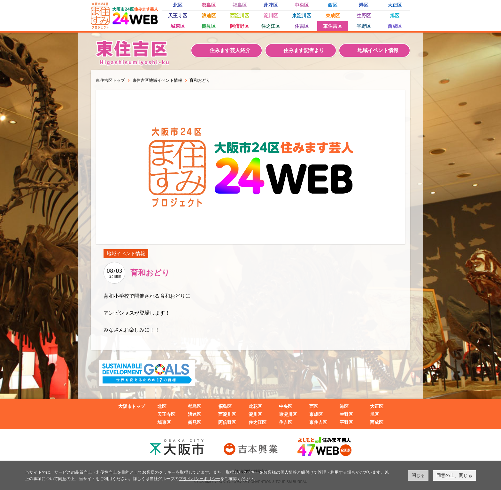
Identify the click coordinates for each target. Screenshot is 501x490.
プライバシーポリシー (199, 478)
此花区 (271, 5)
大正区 (395, 5)
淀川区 (271, 15)
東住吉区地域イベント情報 (157, 80)
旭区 (394, 15)
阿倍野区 (239, 26)
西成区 (395, 26)
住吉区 (302, 26)
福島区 (240, 5)
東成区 (333, 15)
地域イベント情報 (378, 50)
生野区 (364, 15)
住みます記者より (303, 50)
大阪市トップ (131, 406)
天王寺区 (177, 15)
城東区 (178, 26)
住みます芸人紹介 (230, 50)
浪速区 (209, 15)
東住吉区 (332, 26)
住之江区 (270, 26)
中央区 (302, 5)
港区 (363, 5)
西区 (332, 5)
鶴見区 (209, 26)
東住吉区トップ (110, 80)
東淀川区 (301, 15)
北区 (177, 5)
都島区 (209, 5)
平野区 (364, 26)
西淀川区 (239, 15)
